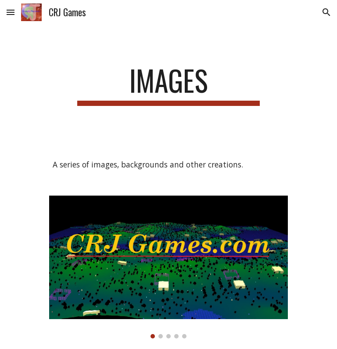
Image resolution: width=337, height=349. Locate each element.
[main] (168, 84)
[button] (10, 12)
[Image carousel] (168, 267)
